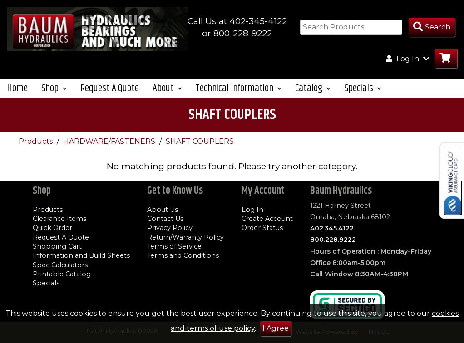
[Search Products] (432, 27)
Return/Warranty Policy (185, 237)
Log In (252, 210)
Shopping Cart (57, 246)
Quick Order (52, 228)
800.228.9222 (333, 239)
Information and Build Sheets (81, 255)
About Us (162, 210)
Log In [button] (408, 58)
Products (36, 141)
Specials (46, 283)
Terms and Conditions (183, 255)
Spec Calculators (60, 265)
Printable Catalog (62, 274)
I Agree (275, 328)
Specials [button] (362, 88)
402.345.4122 (332, 228)
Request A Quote (109, 88)
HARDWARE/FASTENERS (110, 141)
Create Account (267, 219)
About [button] (167, 88)
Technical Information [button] (238, 88)
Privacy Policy (170, 228)
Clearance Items (59, 219)
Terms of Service (174, 246)
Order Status (262, 228)
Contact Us (165, 219)
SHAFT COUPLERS (200, 141)
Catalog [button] (313, 88)
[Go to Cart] (446, 58)
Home (17, 88)
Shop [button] (54, 88)
